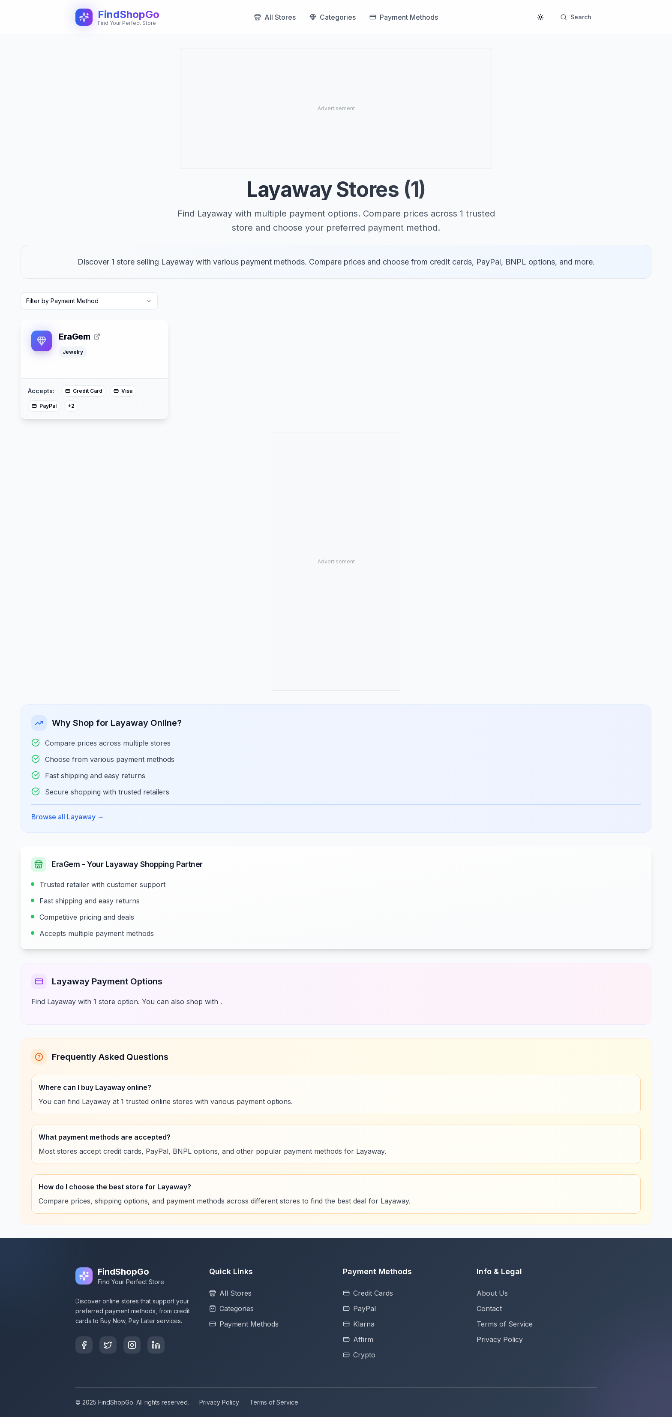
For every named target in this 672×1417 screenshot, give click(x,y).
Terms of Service (273, 1402)
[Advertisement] (249, 108)
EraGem (79, 336)
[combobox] (89, 301)
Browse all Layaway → (67, 816)
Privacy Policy (219, 1402)
